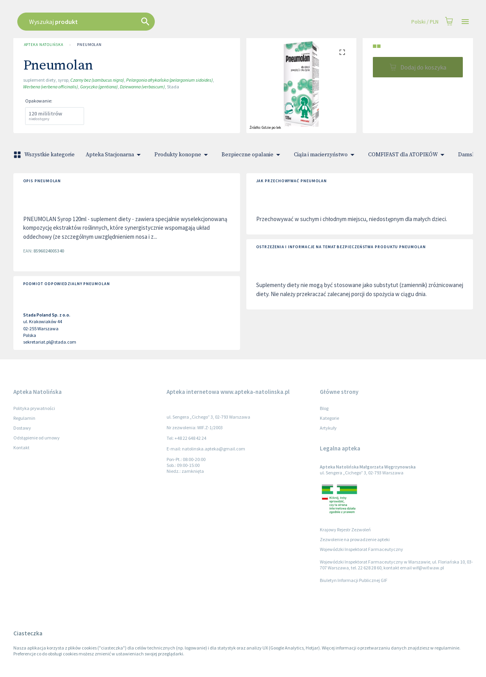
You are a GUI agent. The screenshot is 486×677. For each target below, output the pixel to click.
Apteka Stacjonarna (114, 155)
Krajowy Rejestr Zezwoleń (345, 529)
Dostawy (22, 428)
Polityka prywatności (34, 408)
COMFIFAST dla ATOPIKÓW (407, 155)
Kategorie (329, 418)
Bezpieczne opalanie (252, 155)
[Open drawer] (465, 22)
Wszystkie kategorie (44, 154)
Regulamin (24, 418)
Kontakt (21, 447)
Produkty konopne (182, 155)
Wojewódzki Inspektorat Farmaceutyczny (361, 549)
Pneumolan (89, 44)
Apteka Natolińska (43, 44)
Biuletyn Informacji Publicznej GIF (353, 580)
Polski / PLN (425, 22)
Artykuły (328, 428)
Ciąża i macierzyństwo (325, 155)
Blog (324, 408)
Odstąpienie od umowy (36, 438)
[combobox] (192, 22)
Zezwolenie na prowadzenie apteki (355, 539)
